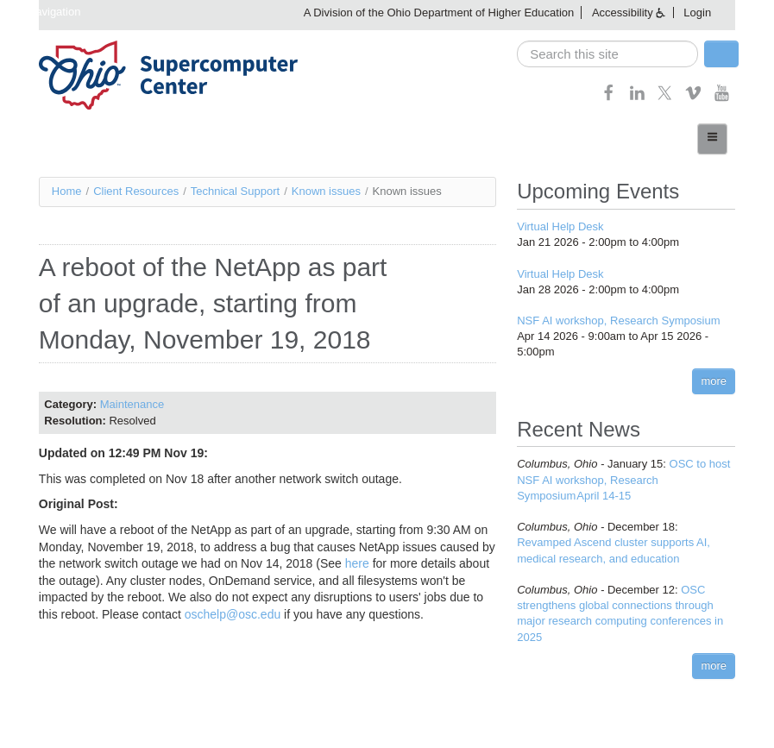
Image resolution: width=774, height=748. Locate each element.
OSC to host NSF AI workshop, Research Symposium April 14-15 (623, 479)
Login (697, 12)
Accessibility (622, 12)
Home (67, 191)
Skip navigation (42, 11)
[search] (607, 54)
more (714, 380)
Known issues (326, 191)
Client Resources (136, 191)
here (357, 563)
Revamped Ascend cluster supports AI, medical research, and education (626, 542)
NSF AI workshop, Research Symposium (618, 320)
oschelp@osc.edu (233, 614)
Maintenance (132, 404)
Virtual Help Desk (560, 226)
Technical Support (235, 191)
